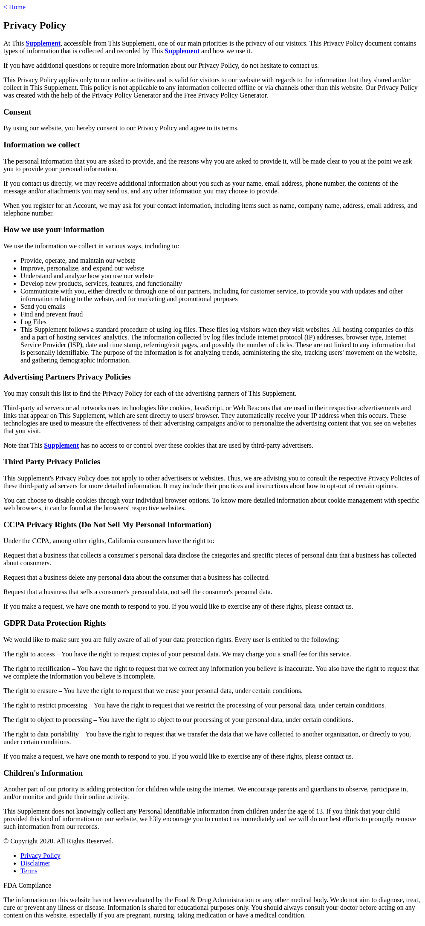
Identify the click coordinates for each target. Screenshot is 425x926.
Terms (29, 870)
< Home (14, 7)
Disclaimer (35, 863)
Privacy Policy (40, 855)
